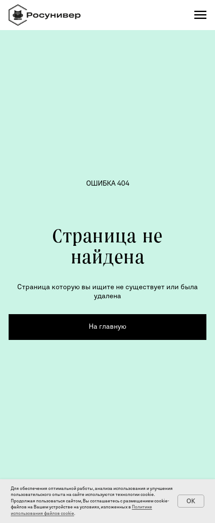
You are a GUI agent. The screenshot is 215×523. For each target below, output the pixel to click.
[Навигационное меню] (200, 15)
